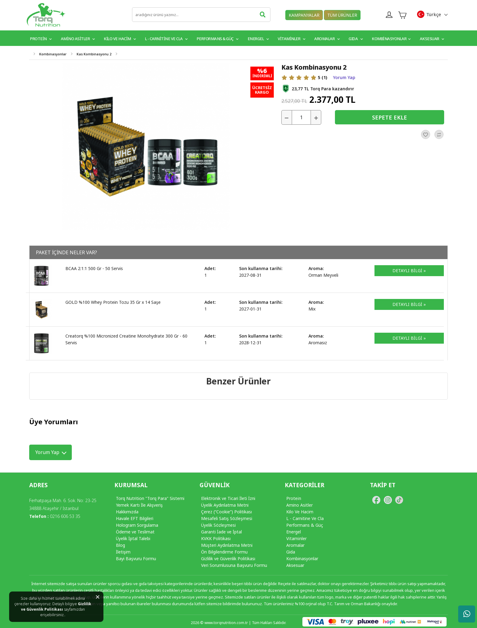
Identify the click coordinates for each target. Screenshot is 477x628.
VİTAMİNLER (291, 38)
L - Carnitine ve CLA (166, 38)
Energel (258, 38)
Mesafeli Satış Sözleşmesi (226, 518)
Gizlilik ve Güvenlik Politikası (56, 606)
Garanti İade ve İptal (221, 532)
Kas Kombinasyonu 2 (94, 54)
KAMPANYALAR (304, 15)
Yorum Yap (344, 77)
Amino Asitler (78, 38)
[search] (201, 14)
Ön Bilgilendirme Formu (224, 552)
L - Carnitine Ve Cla (305, 518)
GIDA (356, 38)
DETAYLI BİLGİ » (409, 270)
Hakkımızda (127, 512)
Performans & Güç (217, 38)
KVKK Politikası (216, 538)
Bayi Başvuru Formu (136, 558)
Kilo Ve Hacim (299, 512)
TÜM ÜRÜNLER (342, 15)
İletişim (123, 552)
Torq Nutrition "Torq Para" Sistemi (150, 498)
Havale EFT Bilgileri (134, 518)
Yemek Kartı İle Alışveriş (139, 505)
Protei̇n (293, 498)
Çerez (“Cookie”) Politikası (226, 512)
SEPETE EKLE (389, 117)
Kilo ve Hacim (120, 38)
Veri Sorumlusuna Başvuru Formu (234, 565)
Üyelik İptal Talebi (133, 538)
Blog (120, 545)
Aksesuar (432, 38)
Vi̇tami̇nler (296, 538)
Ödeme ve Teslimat (135, 532)
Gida (290, 552)
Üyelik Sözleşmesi (218, 525)
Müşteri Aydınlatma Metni (226, 545)
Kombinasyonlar (391, 38)
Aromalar (326, 38)
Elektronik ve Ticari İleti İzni (228, 498)
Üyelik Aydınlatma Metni (225, 505)
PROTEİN (41, 38)
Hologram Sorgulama (137, 525)
